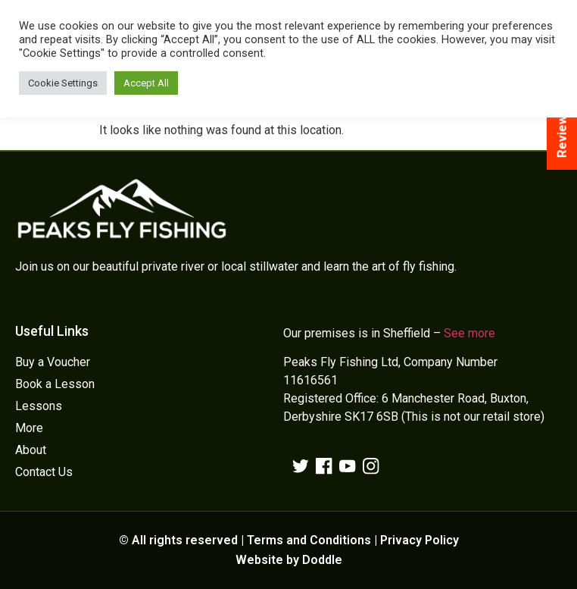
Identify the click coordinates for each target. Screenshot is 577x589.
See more (469, 333)
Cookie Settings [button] (63, 83)
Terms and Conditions (309, 540)
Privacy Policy (419, 540)
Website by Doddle (288, 560)
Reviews (561, 133)
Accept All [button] (146, 83)
